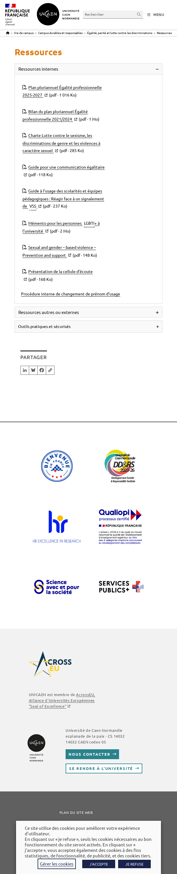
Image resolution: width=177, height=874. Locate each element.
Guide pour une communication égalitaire (64, 171)
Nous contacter (89, 754)
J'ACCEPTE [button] (99, 863)
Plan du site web (76, 812)
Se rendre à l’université (101, 768)
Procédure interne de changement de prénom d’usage (70, 293)
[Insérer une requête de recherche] (113, 14)
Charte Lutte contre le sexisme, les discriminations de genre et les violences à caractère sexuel (61, 143)
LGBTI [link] (89, 223)
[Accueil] (7, 33)
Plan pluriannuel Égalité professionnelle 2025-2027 (62, 92)
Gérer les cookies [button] (56, 863)
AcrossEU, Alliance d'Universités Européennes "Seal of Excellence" (62, 700)
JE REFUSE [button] (134, 863)
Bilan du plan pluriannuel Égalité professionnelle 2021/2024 (60, 116)
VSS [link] (32, 205)
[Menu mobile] (155, 15)
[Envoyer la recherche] (139, 14)
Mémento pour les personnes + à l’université (61, 227)
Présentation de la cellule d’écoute (58, 276)
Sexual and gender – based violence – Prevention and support (59, 252)
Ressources (164, 33)
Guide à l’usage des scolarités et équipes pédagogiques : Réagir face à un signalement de (63, 199)
